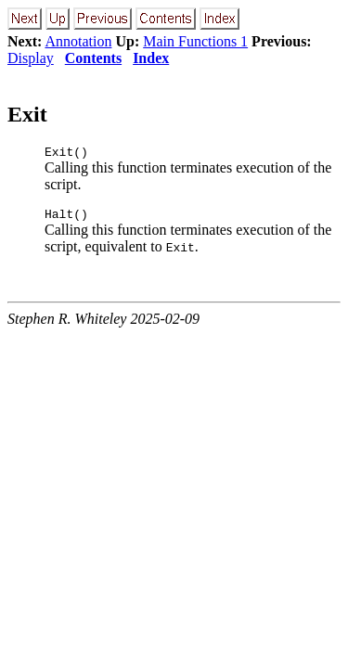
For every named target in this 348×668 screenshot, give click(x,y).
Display (30, 58)
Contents (93, 58)
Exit (27, 114)
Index (151, 58)
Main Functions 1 (195, 41)
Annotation (78, 41)
